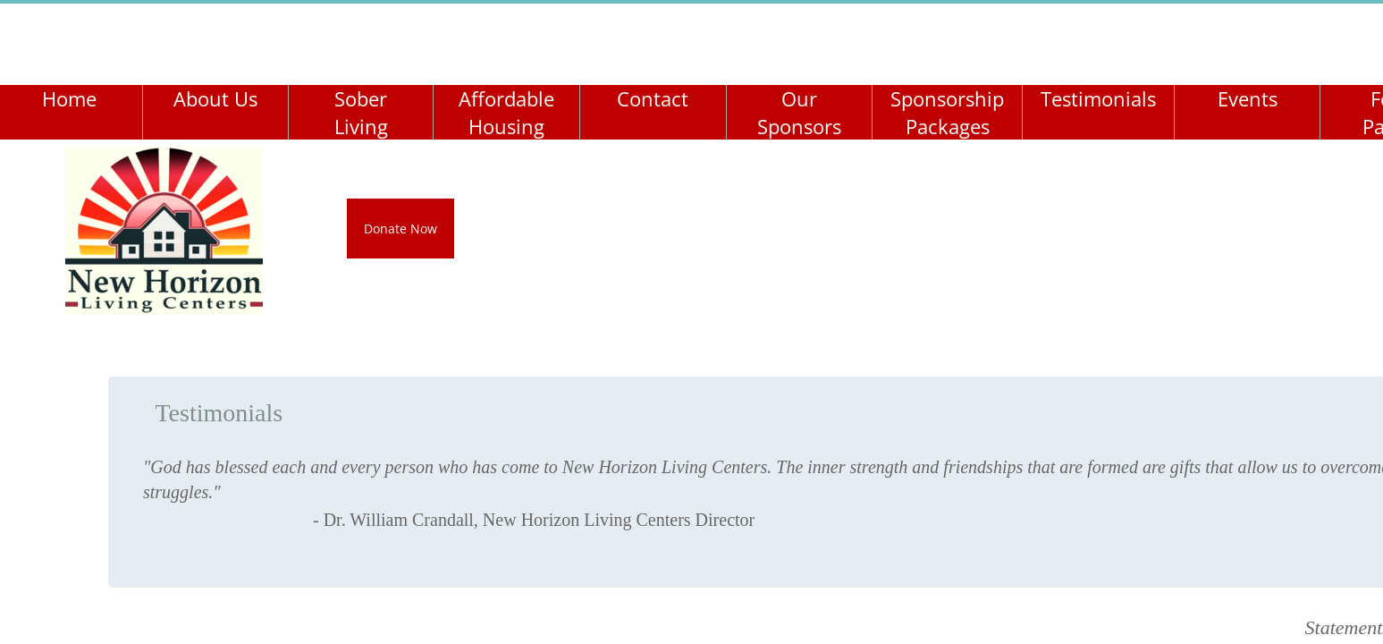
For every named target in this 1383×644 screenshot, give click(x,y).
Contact (652, 98)
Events (1248, 98)
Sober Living (361, 112)
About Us (215, 98)
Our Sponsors (799, 112)
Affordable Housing (506, 112)
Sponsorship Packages (947, 112)
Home (69, 98)
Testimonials (1098, 98)
